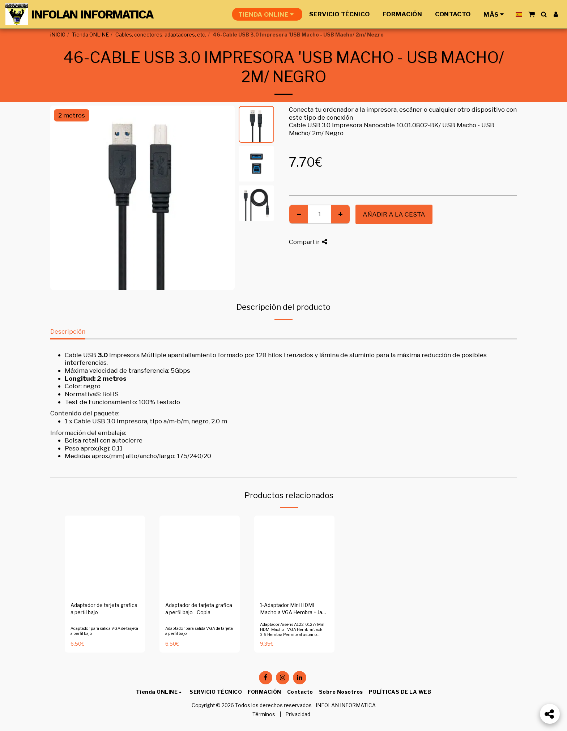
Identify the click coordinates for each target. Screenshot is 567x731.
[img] (105, 556)
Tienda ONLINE (90, 35)
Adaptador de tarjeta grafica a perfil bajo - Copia (198, 609)
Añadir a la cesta (394, 214)
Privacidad (297, 714)
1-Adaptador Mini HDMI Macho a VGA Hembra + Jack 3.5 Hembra (294, 609)
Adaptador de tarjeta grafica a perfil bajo (104, 609)
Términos (263, 714)
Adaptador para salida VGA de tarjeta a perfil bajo (104, 631)
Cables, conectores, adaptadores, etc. (160, 35)
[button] (531, 14)
